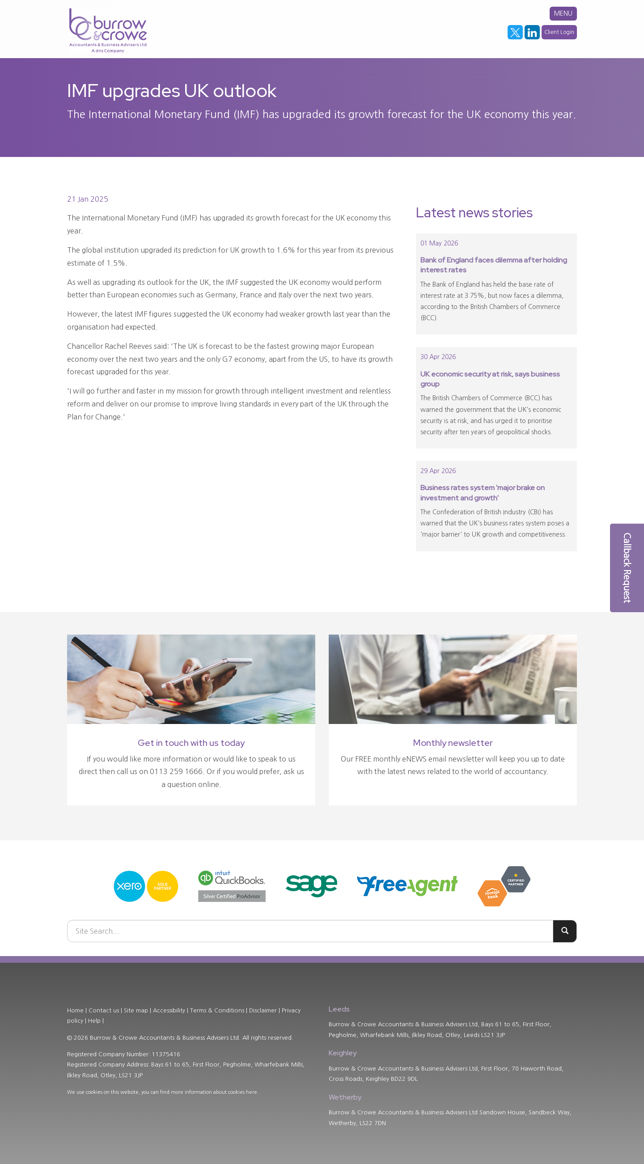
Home (75, 1010)
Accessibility (169, 1010)
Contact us (104, 1010)
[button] (627, 568)
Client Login (559, 32)
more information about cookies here (214, 1092)
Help (94, 1021)
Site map (136, 1010)
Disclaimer (263, 1010)
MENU (563, 13)
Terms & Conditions (217, 1010)
